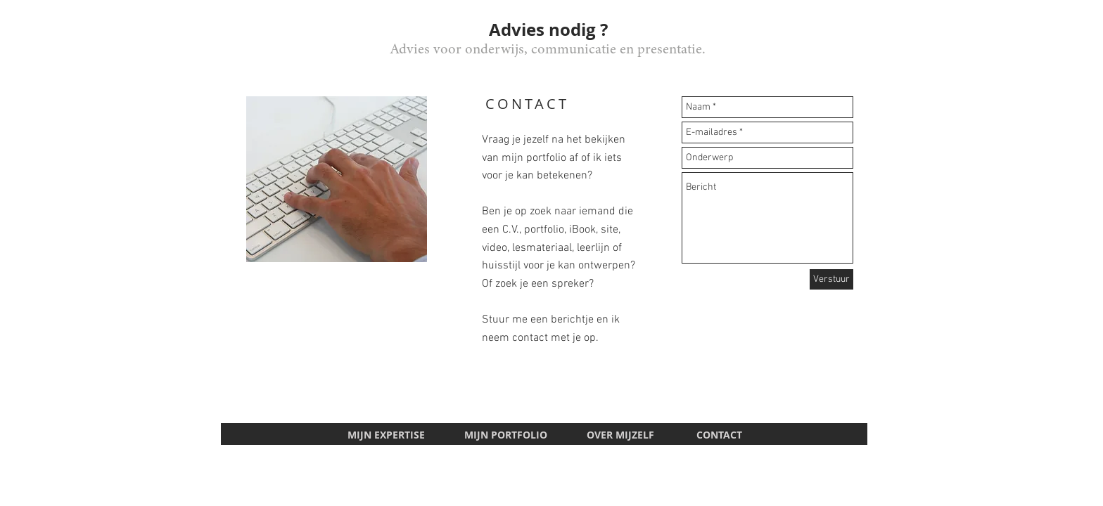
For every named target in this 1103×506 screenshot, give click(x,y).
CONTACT (719, 434)
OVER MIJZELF (620, 434)
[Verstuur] (831, 279)
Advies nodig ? (548, 29)
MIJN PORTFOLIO (507, 434)
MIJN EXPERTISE (386, 434)
